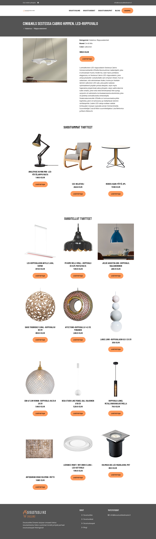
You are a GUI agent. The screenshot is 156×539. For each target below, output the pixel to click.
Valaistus (28, 28)
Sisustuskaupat (105, 10)
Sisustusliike (74, 10)
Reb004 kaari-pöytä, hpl (116, 184)
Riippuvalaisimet (40, 28)
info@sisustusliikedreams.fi (123, 3)
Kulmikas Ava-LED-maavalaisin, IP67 (116, 465)
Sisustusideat (89, 10)
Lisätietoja (87, 59)
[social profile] (38, 3)
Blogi (117, 10)
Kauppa (127, 11)
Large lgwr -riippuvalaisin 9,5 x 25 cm (115, 339)
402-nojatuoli (78, 184)
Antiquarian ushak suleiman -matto (40, 477)
